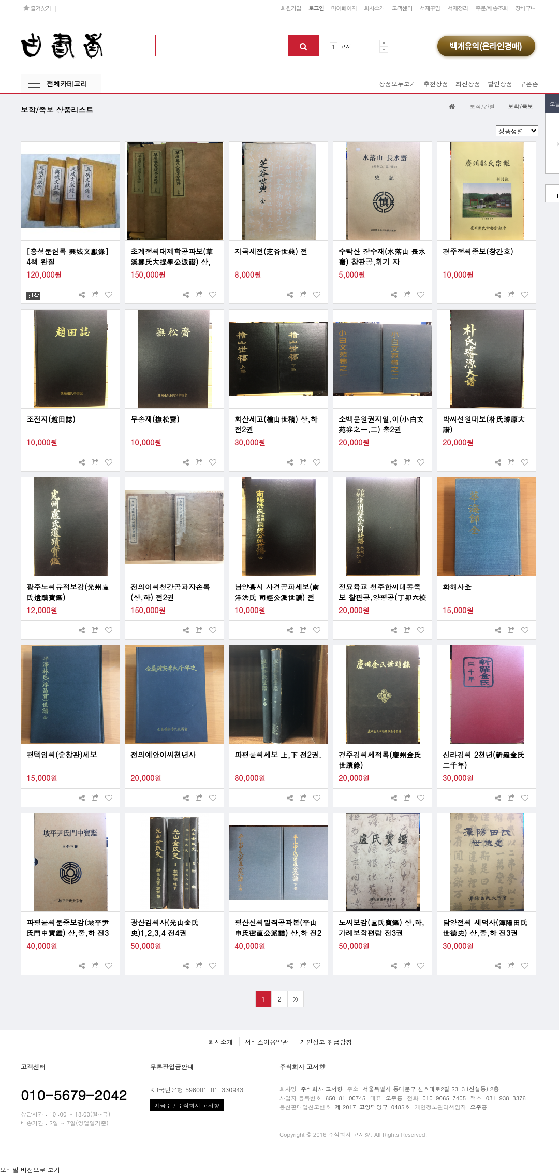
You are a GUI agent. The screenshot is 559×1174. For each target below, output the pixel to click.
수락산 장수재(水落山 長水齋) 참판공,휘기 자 (382, 256)
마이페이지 (344, 8)
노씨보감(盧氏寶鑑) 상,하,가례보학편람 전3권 (381, 927)
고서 (345, 46)
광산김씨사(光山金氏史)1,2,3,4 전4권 (164, 927)
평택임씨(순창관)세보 (61, 754)
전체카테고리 (67, 84)
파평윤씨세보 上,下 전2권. (277, 754)
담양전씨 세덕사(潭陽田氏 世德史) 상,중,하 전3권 (485, 927)
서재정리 (457, 8)
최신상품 (467, 83)
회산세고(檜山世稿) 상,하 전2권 (275, 424)
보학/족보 (520, 106)
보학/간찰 (482, 106)
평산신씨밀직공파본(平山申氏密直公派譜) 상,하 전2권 (277, 927)
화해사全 (457, 587)
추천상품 (435, 83)
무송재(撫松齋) (155, 419)
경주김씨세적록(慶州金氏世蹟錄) (380, 759)
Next (383, 49)
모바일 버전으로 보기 (30, 1169)
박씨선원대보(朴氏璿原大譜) (484, 424)
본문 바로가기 (0, 0)
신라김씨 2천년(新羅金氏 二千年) (483, 759)
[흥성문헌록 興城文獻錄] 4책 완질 (67, 256)
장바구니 (525, 8)
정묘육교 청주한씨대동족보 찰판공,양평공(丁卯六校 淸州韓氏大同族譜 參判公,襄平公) (382, 592)
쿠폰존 (529, 83)
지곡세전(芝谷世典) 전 (270, 251)
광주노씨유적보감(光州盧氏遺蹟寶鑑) (67, 592)
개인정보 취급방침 (326, 1041)
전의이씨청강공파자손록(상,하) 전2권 (170, 592)
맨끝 (295, 999)
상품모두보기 (397, 83)
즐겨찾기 (37, 8)
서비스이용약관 (266, 1041)
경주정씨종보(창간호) (478, 251)
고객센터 (402, 8)
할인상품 (500, 83)
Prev (383, 43)
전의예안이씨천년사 (163, 754)
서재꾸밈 (430, 8)
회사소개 (374, 8)
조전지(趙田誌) (51, 419)
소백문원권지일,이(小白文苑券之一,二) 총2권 (381, 424)
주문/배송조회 (491, 8)
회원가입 (291, 8)
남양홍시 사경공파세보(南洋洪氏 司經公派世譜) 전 (276, 592)
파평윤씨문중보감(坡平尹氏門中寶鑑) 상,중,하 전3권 (67, 927)
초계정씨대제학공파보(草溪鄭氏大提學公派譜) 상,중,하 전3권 (171, 256)
